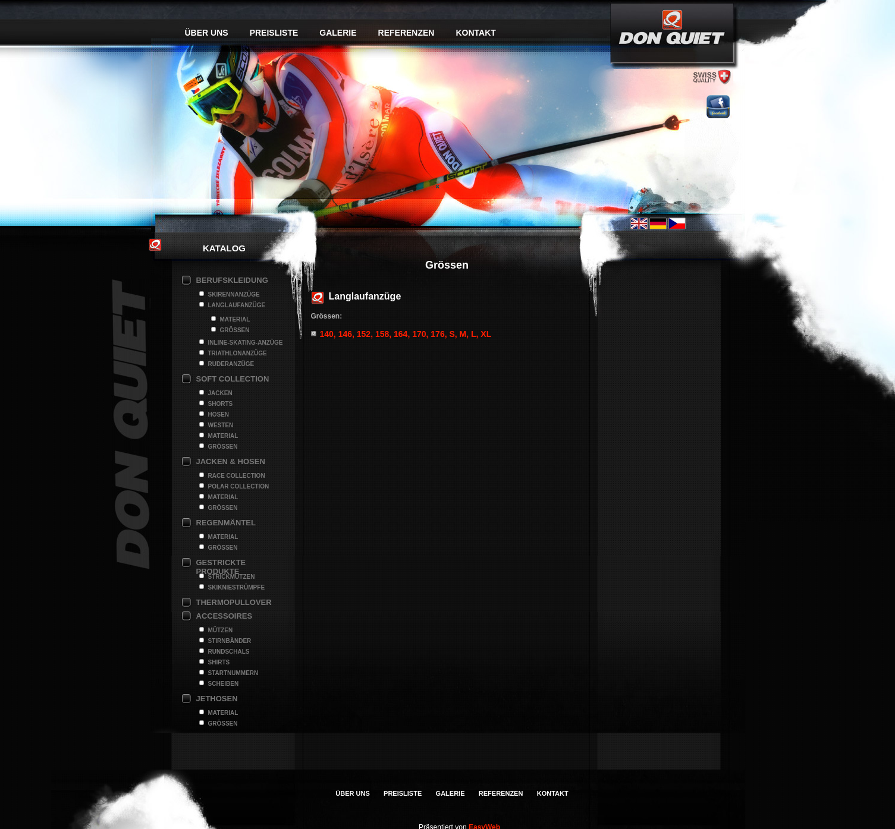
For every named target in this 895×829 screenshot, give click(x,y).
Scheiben (223, 683)
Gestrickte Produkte (221, 563)
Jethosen (217, 698)
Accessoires (224, 615)
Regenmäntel (226, 522)
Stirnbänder (230, 641)
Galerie (337, 32)
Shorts (220, 404)
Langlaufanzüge (237, 305)
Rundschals (229, 651)
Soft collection (232, 378)
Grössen (235, 330)
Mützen (220, 630)
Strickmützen (231, 576)
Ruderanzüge (231, 364)
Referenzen (406, 32)
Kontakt (475, 32)
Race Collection (236, 475)
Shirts (219, 662)
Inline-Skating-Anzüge (245, 342)
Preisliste (274, 32)
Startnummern (233, 673)
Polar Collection (238, 486)
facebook (718, 106)
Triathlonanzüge (237, 353)
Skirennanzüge (234, 294)
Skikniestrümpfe (236, 587)
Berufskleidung (232, 280)
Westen (221, 425)
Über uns (206, 32)
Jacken (220, 393)
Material (235, 319)
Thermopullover (234, 602)
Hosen (219, 414)
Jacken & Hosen (230, 461)
